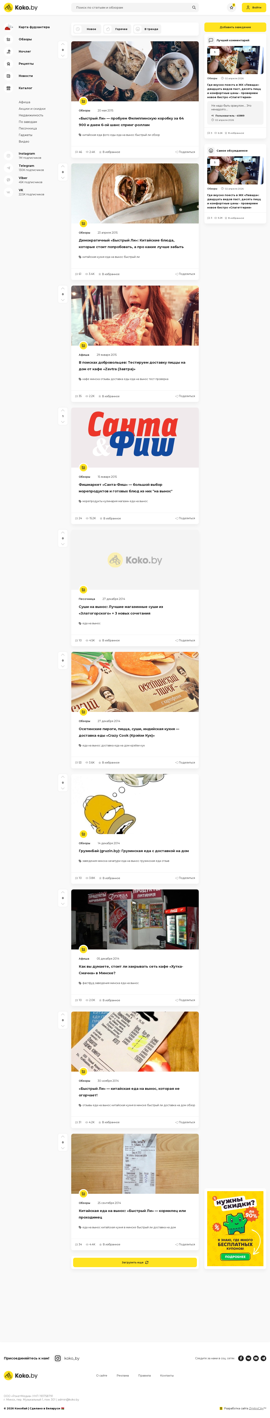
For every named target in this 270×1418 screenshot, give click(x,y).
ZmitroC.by (256, 1408)
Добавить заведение (227, 27)
